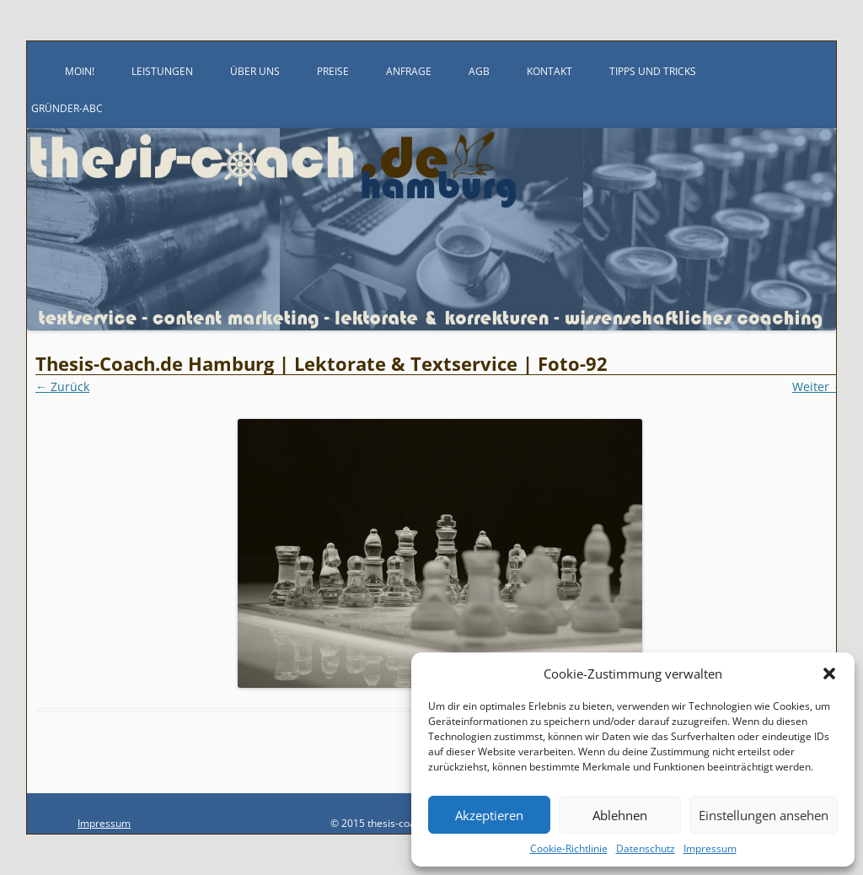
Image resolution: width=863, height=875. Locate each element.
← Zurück (62, 386)
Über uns (255, 71)
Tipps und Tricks (652, 71)
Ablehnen (619, 815)
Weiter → (818, 386)
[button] (829, 673)
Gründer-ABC (67, 108)
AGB (479, 71)
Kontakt (549, 71)
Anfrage (409, 71)
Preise (333, 71)
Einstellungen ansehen (763, 815)
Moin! (79, 71)
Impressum (710, 848)
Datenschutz (645, 848)
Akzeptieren (489, 815)
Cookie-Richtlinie (569, 848)
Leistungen (162, 71)
